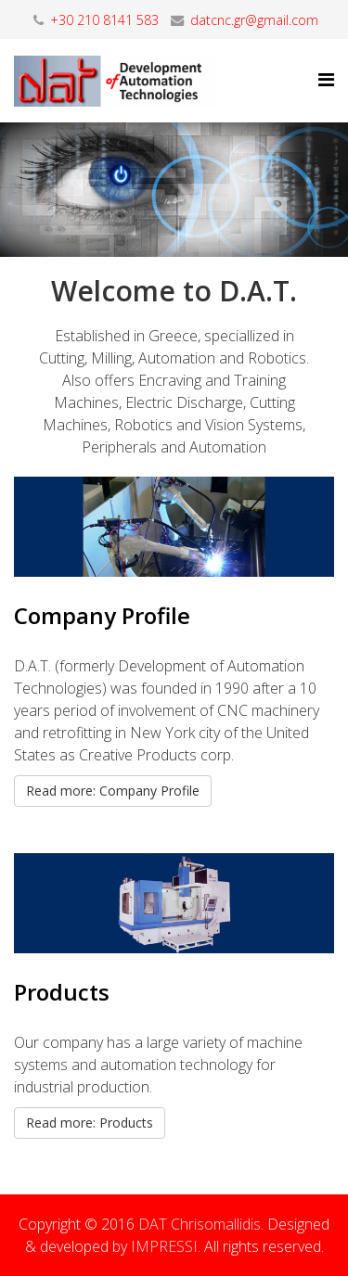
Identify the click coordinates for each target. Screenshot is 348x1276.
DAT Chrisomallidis (199, 1224)
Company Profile (102, 615)
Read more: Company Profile (113, 790)
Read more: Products (89, 1122)
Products (62, 991)
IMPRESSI (164, 1246)
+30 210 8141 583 (104, 20)
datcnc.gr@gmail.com (254, 20)
